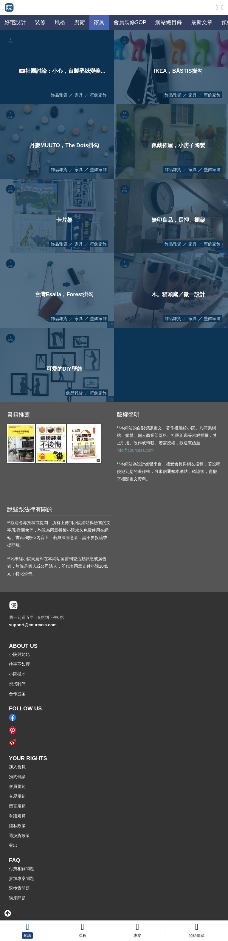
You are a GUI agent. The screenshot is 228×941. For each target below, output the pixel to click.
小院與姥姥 (19, 654)
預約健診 (17, 776)
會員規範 (17, 786)
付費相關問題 (21, 868)
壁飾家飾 (98, 95)
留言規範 (17, 806)
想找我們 (17, 683)
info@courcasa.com (135, 450)
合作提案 (17, 693)
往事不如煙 (19, 664)
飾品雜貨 (59, 95)
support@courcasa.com (33, 624)
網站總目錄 (168, 22)
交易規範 (17, 796)
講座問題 (17, 898)
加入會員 (17, 766)
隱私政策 (17, 825)
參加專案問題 (21, 878)
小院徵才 (17, 674)
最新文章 (202, 22)
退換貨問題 (19, 888)
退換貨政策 (19, 835)
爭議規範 (17, 815)
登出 (13, 845)
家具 (79, 95)
